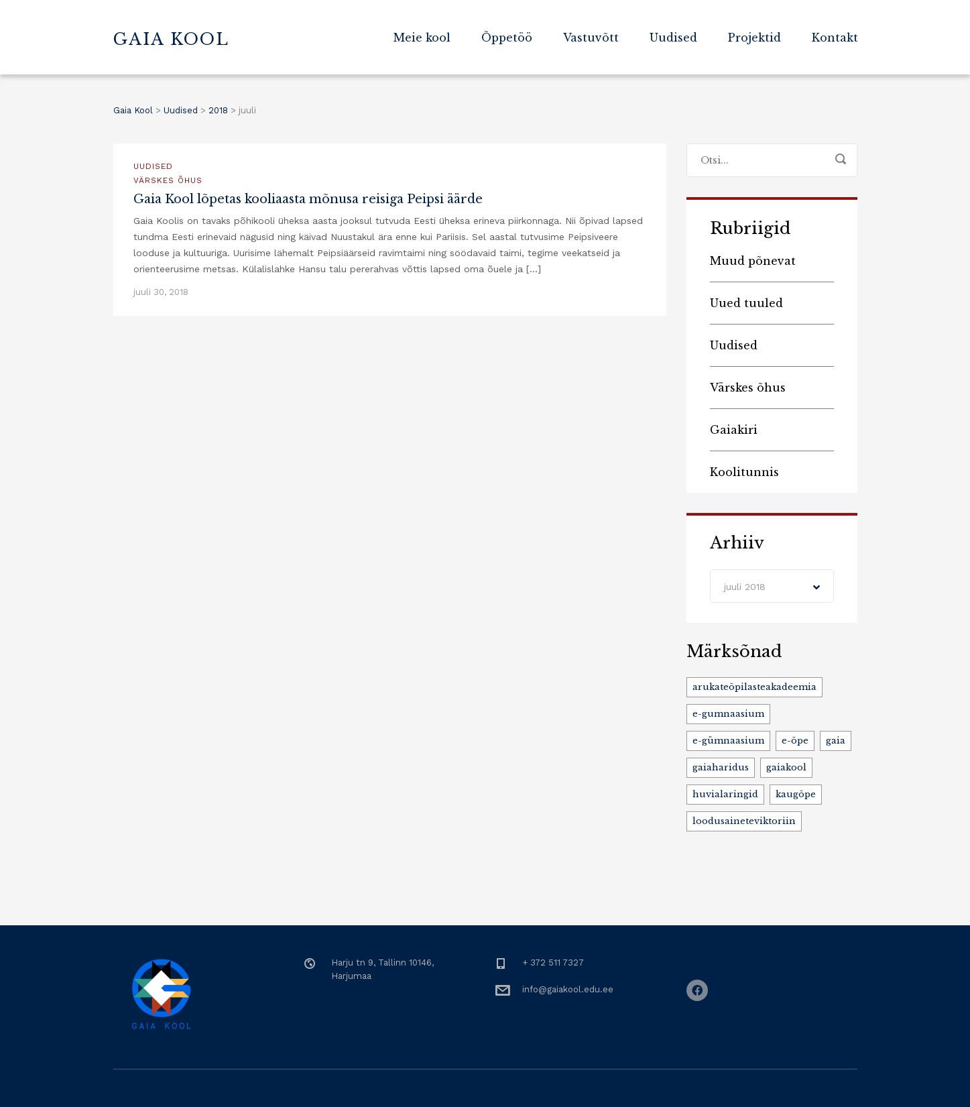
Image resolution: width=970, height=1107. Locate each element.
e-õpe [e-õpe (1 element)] (795, 740)
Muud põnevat (753, 261)
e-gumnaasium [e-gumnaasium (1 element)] (728, 713)
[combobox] (772, 586)
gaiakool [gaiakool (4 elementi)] (786, 767)
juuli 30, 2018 (160, 292)
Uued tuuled (746, 303)
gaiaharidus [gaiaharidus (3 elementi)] (720, 767)
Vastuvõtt (591, 37)
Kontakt (835, 37)
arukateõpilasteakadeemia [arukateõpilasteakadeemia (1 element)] (754, 687)
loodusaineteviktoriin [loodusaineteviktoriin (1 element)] (744, 821)
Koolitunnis (744, 472)
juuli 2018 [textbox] (745, 586)
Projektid (754, 37)
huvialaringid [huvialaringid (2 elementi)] (725, 794)
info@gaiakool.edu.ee (567, 989)
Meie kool (421, 37)
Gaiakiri (733, 429)
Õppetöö (506, 37)
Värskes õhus (167, 180)
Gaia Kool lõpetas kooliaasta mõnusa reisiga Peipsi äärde (308, 199)
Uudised (673, 37)
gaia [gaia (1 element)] (835, 740)
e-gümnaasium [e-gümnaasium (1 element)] (728, 740)
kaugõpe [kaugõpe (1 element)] (796, 794)
